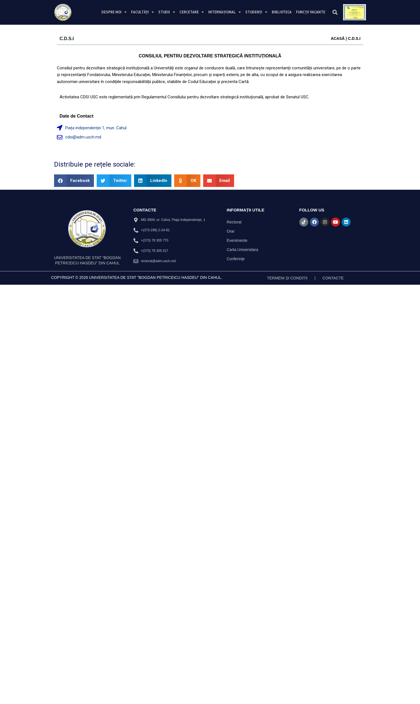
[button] (334, 12)
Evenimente (237, 240)
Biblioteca (282, 12)
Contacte (333, 278)
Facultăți (142, 12)
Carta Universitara (242, 249)
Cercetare (191, 12)
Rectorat (234, 222)
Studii (166, 12)
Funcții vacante (310, 12)
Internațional (224, 12)
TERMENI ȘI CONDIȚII (287, 278)
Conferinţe (236, 259)
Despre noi (114, 12)
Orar (231, 231)
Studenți (256, 12)
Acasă (338, 38)
